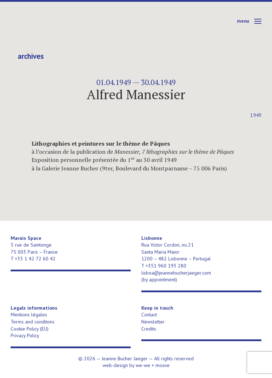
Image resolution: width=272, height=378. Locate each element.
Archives (31, 56)
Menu (243, 21)
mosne (162, 365)
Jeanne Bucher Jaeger (65, 21)
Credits (148, 329)
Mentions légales (29, 314)
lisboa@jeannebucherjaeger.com (176, 273)
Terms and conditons (33, 321)
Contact (149, 314)
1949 (255, 115)
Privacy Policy (25, 335)
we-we (143, 365)
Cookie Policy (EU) (30, 329)
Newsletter (153, 321)
